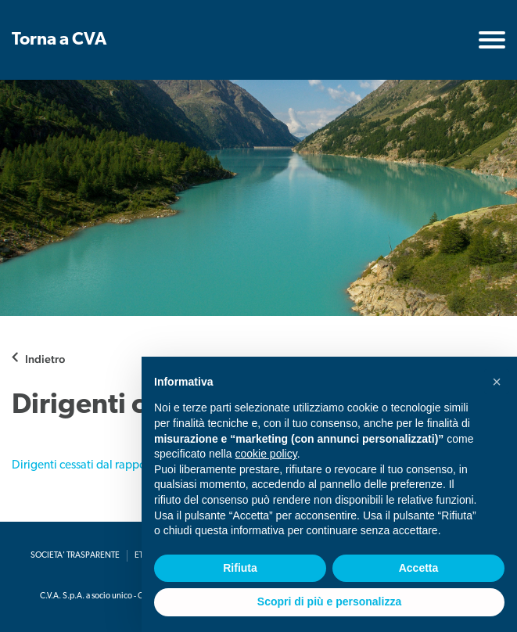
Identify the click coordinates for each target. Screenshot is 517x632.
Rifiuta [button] (240, 568)
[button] (496, 381)
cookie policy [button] (266, 453)
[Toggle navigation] (492, 40)
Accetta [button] (419, 568)
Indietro (45, 358)
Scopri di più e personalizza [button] (329, 601)
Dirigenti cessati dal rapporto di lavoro (110, 466)
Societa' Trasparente (75, 555)
